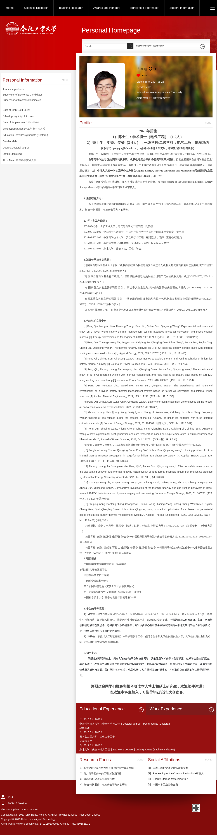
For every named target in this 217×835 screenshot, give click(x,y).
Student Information (182, 7)
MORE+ (66, 80)
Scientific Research (36, 7)
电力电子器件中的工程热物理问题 (102, 773)
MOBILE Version (17, 803)
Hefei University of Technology (149, 46)
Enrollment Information (144, 7)
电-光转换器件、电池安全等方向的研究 (105, 784)
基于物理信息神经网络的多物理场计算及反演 (109, 767)
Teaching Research (71, 7)
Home (10, 7)
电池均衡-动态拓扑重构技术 (99, 779)
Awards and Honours (106, 7)
